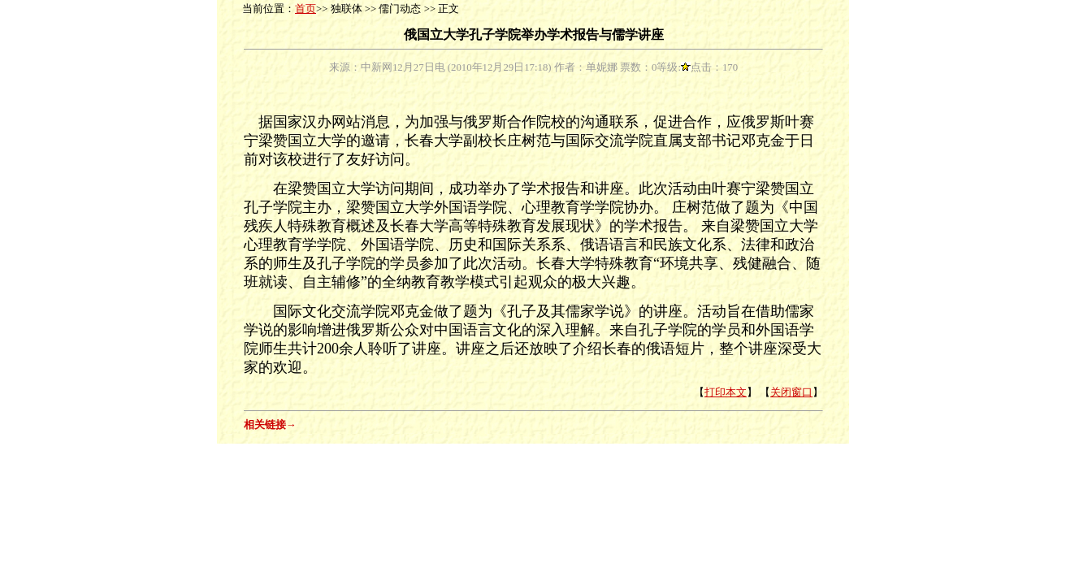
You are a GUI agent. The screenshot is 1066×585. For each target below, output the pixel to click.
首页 (305, 9)
